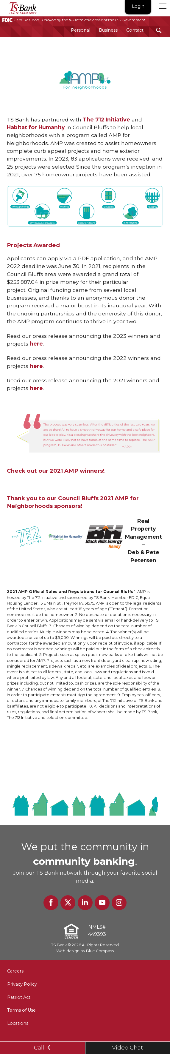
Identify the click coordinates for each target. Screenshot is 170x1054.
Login (138, 6)
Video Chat (127, 1047)
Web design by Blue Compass (85, 951)
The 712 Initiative (106, 119)
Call (42, 1047)
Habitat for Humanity (36, 127)
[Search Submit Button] (159, 30)
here (36, 343)
